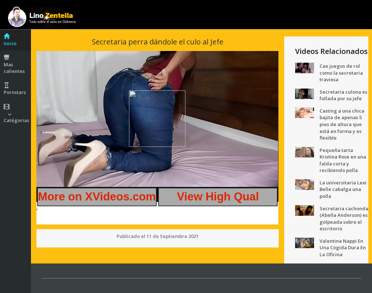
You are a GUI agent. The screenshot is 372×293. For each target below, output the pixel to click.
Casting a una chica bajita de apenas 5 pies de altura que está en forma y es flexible (342, 124)
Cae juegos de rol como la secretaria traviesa (341, 73)
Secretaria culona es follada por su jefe (343, 95)
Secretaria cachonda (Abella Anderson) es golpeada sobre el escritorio (344, 218)
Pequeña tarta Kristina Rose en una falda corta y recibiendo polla (343, 160)
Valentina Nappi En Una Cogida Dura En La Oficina (343, 248)
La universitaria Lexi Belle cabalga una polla (343, 189)
